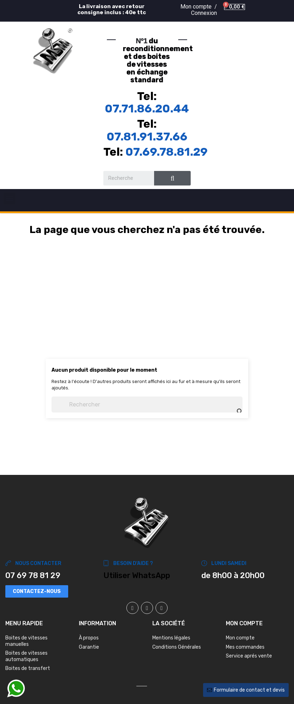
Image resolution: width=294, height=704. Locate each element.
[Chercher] (147, 404)
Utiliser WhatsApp (136, 575)
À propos (89, 638)
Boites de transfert (27, 668)
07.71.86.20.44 (147, 108)
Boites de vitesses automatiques (26, 656)
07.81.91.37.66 (147, 136)
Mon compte (240, 638)
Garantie (89, 647)
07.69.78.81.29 (166, 152)
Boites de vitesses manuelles (26, 641)
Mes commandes (245, 647)
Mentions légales (171, 638)
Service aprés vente (249, 656)
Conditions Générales (176, 647)
